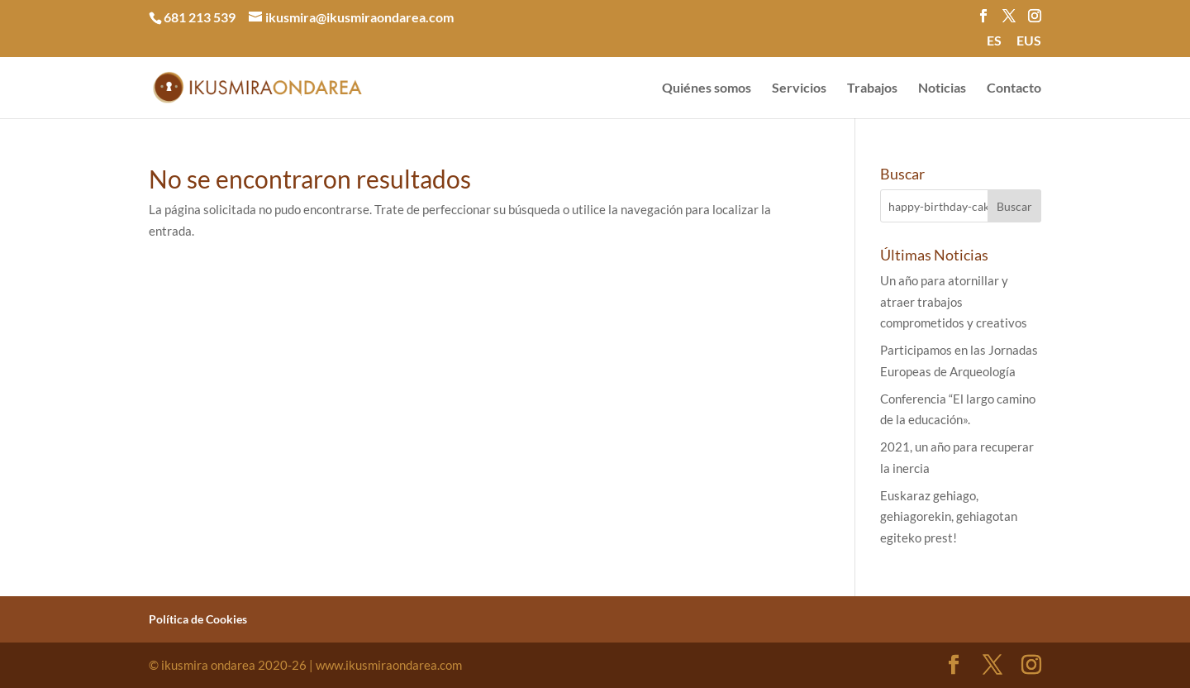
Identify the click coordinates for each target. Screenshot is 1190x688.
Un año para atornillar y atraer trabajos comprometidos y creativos (953, 301)
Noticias (942, 88)
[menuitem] (994, 45)
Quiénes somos (706, 88)
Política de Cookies (198, 619)
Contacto (1014, 88)
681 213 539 (200, 17)
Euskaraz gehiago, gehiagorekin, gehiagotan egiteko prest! (948, 516)
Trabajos (872, 88)
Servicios (799, 88)
